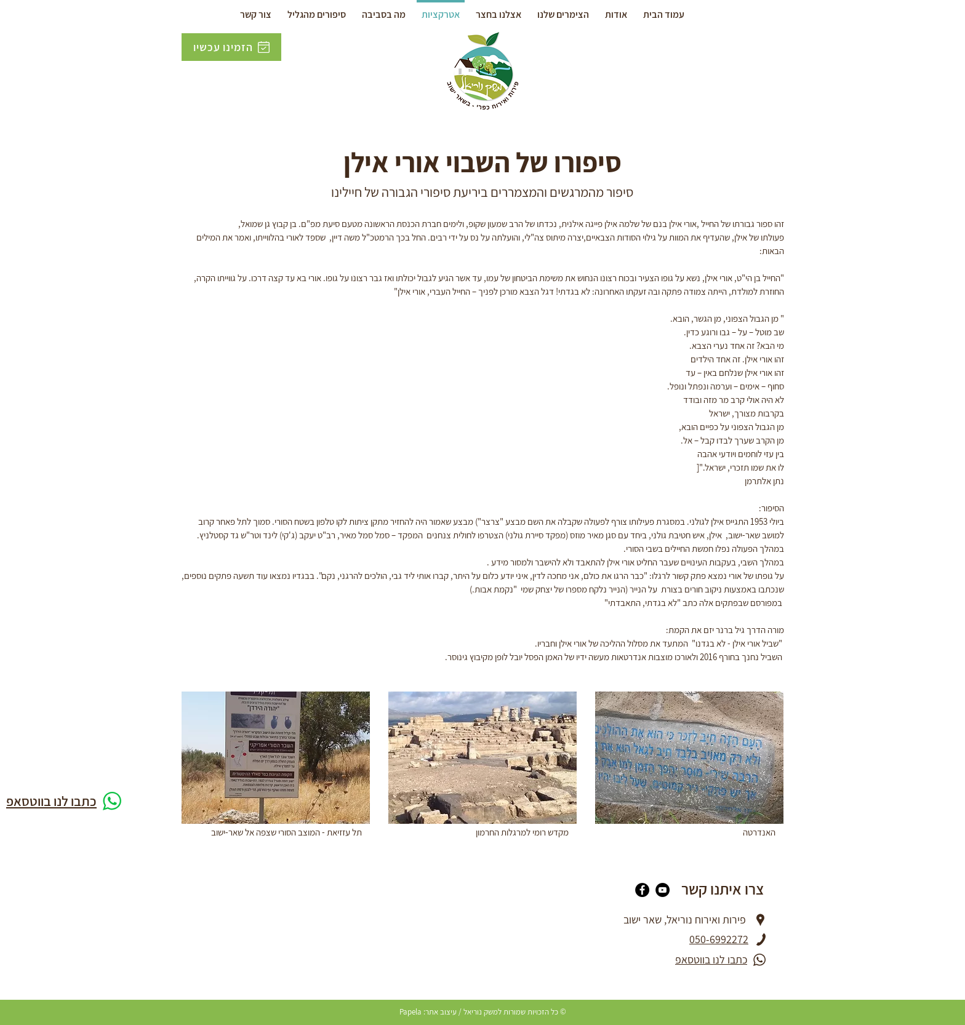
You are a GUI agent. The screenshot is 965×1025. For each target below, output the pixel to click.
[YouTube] (662, 890)
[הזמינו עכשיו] (231, 47)
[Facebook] (642, 890)
